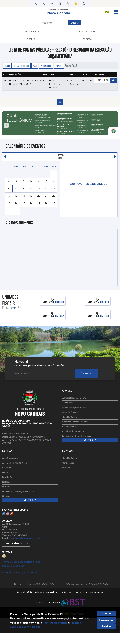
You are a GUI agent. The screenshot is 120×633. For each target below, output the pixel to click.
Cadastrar (86, 373)
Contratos (6, 468)
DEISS (5, 473)
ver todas (15, 308)
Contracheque (68, 463)
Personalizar (107, 619)
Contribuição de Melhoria (73, 431)
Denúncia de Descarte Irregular (76, 436)
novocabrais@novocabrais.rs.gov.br (25, 538)
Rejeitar (106, 626)
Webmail (66, 468)
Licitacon (6, 487)
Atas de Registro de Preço (14, 463)
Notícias (6, 496)
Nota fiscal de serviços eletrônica (18, 492)
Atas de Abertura (10, 458)
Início (7, 65)
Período (58, 65)
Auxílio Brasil (68, 403)
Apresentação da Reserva (74, 398)
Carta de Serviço (70, 412)
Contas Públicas (21, 65)
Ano (35, 65)
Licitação (6, 482)
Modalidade (46, 65)
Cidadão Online (69, 417)
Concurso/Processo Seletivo (75, 422)
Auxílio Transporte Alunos (74, 408)
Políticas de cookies (13, 565)
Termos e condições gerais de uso (21, 561)
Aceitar (106, 613)
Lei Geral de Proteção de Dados (19, 572)
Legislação (7, 477)
